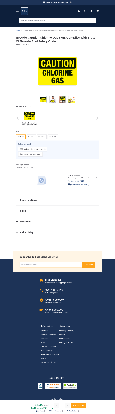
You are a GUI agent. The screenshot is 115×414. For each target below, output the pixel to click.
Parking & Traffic (66, 342)
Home (18, 30)
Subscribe (89, 265)
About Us (44, 331)
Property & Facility (66, 331)
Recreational (64, 338)
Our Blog (44, 358)
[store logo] (24, 11)
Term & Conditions (48, 346)
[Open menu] (17, 10)
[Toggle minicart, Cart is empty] (97, 11)
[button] (57, 71)
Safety (62, 334)
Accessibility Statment (50, 354)
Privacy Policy (46, 350)
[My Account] (91, 11)
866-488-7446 (77, 181)
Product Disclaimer (48, 334)
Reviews (44, 338)
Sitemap (44, 342)
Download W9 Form (49, 362)
